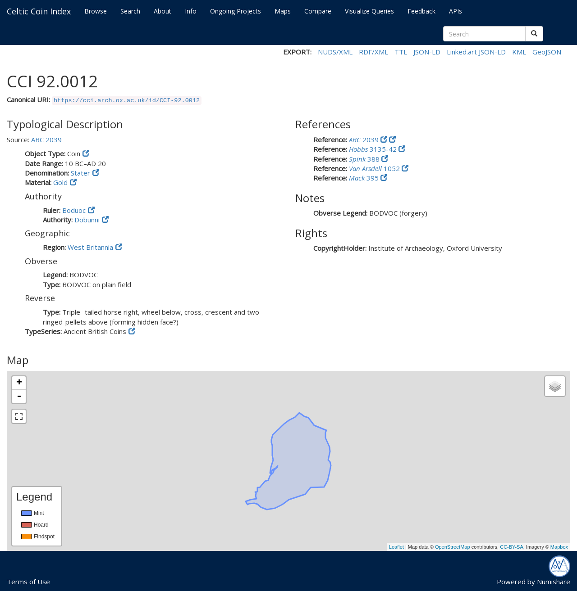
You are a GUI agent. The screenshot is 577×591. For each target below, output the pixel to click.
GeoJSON (546, 51)
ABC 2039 (46, 139)
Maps (283, 11)
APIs (455, 11)
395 (364, 177)
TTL (400, 51)
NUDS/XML (335, 51)
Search (130, 11)
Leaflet (396, 547)
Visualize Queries (369, 11)
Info (191, 11)
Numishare (553, 581)
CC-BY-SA (511, 547)
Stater (80, 172)
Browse (95, 11)
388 (365, 158)
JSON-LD (426, 51)
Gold (60, 182)
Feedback (421, 11)
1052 (375, 168)
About (162, 11)
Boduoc (74, 210)
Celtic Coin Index (39, 11)
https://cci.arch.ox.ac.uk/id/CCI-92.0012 (127, 100)
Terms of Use (28, 581)
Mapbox (559, 547)
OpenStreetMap (452, 547)
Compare (317, 11)
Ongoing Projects (235, 11)
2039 (364, 139)
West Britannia (90, 247)
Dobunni (87, 219)
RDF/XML (373, 51)
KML (519, 51)
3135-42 (373, 148)
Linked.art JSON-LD (476, 51)
